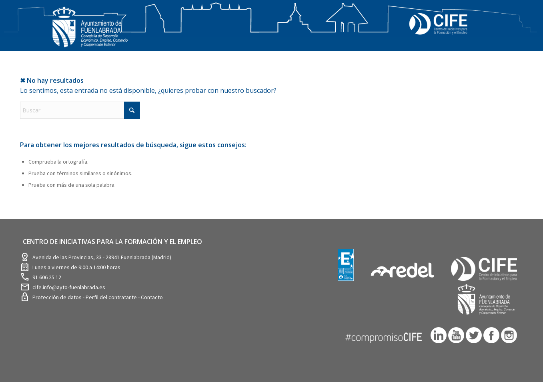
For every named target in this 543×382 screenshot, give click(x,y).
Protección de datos (57, 297)
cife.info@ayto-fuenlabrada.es (68, 287)
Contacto (152, 297)
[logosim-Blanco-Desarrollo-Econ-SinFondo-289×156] (90, 31)
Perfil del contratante (112, 297)
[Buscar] (80, 110)
